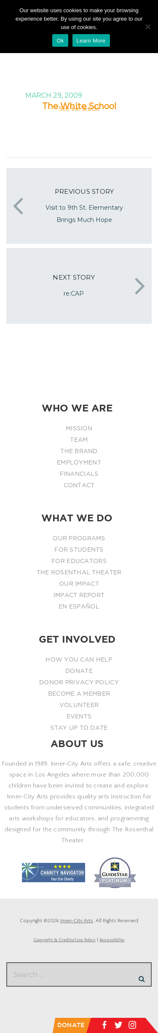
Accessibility (112, 939)
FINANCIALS (79, 473)
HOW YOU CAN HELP (79, 659)
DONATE (79, 670)
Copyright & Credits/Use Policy (64, 939)
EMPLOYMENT (79, 462)
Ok (60, 40)
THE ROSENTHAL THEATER (79, 572)
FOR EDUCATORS (79, 561)
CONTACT (79, 485)
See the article (79, 108)
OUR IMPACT (79, 583)
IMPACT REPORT (79, 595)
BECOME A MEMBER (79, 693)
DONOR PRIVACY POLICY (79, 682)
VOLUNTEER (79, 705)
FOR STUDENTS (78, 549)
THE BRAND (79, 451)
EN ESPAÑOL (79, 606)
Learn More (91, 40)
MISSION (79, 428)
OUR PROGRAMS (79, 538)
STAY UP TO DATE (78, 727)
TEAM (79, 439)
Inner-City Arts (76, 921)
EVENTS (79, 716)
